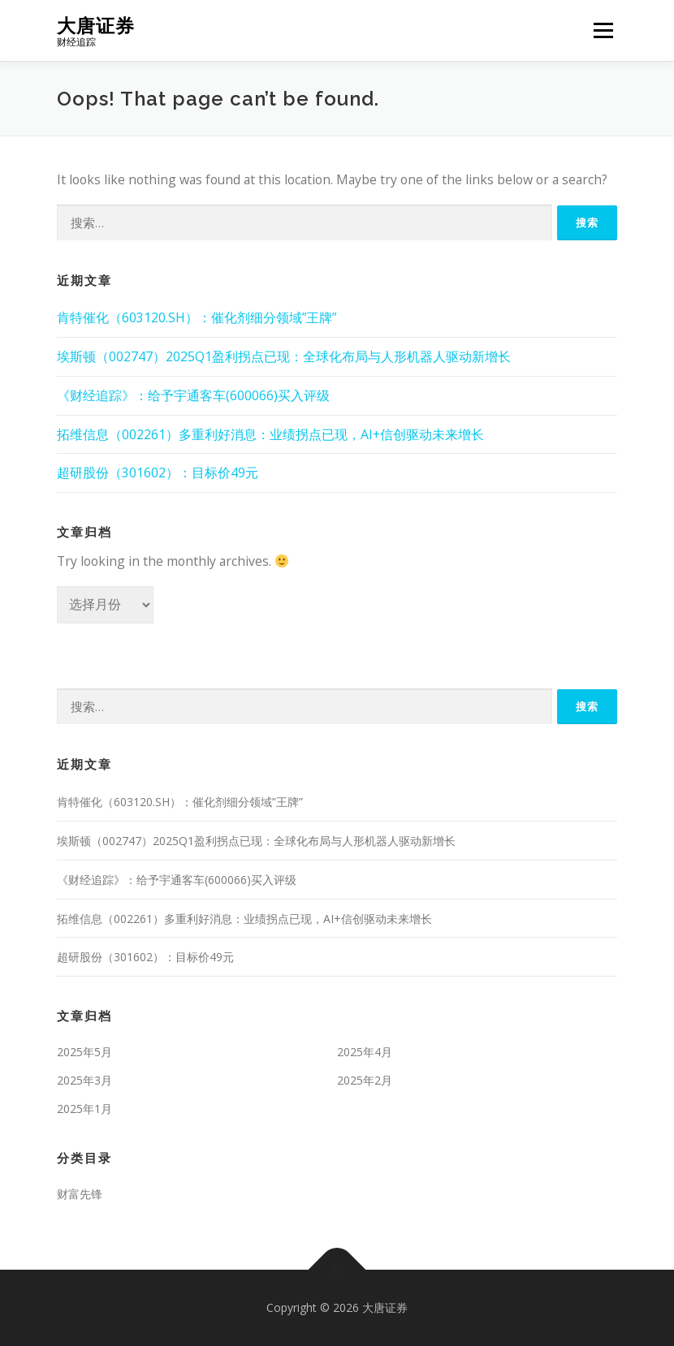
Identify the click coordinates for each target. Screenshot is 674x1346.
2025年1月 (84, 1108)
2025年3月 (84, 1080)
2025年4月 (364, 1051)
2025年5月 (84, 1051)
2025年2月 (364, 1080)
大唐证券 (96, 25)
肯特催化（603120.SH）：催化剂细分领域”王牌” (196, 317)
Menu (603, 30)
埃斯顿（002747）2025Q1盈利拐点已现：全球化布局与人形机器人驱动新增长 (284, 356)
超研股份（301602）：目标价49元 (157, 472)
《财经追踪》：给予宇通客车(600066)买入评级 (193, 395)
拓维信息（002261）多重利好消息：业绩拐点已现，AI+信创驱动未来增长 (270, 434)
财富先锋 (79, 1193)
